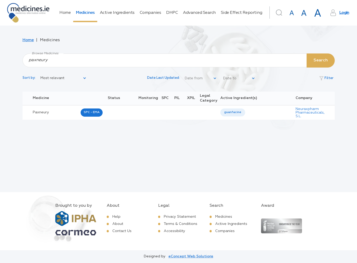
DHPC (172, 13)
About (117, 224)
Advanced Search (199, 13)
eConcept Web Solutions (190, 256)
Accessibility (174, 231)
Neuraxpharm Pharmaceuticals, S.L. (310, 112)
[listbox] (63, 78)
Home (65, 13)
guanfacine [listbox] (232, 112)
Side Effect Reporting (241, 13)
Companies (150, 13)
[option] (232, 112)
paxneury (41, 112)
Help (116, 216)
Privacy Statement (180, 216)
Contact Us (122, 231)
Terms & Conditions (180, 224)
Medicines (85, 13)
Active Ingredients (117, 13)
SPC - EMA (92, 112)
